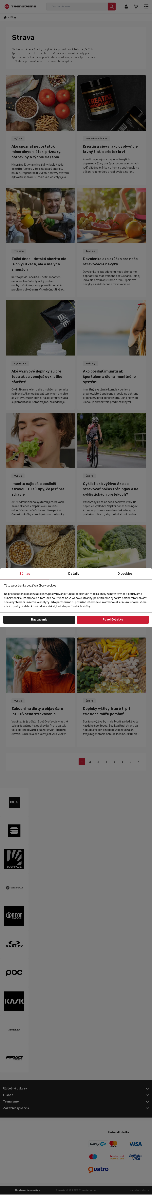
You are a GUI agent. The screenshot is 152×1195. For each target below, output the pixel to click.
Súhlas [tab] (24, 573)
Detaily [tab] (73, 573)
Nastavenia (39, 619)
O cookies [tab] (125, 573)
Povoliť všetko (113, 619)
